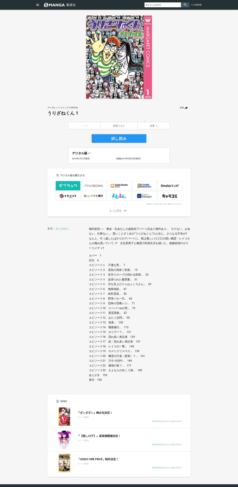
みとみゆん (62, 228)
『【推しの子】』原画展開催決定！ (99, 436)
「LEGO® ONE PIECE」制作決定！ (98, 459)
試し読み (119, 138)
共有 (182, 108)
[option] (119, 57)
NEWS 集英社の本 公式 (160, 421)
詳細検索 (198, 5)
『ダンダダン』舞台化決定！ (95, 412)
